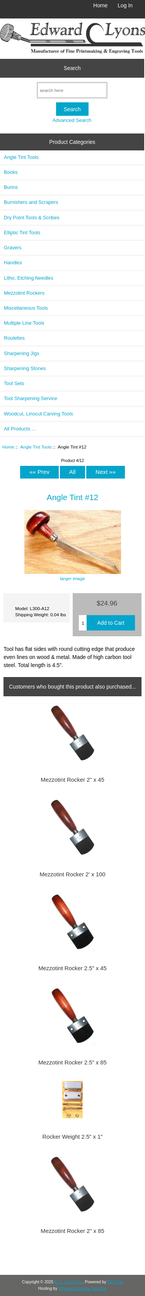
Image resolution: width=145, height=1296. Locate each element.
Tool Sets (14, 383)
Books (10, 172)
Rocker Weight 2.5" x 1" (72, 1137)
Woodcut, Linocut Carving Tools (38, 414)
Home (100, 5)
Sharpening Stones (25, 368)
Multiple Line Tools (24, 323)
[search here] (72, 90)
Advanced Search (72, 120)
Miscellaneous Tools (26, 308)
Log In (125, 5)
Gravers (12, 247)
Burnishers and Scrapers (31, 202)
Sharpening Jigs (21, 353)
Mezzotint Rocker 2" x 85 (72, 1231)
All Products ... (20, 429)
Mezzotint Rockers (24, 293)
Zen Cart (115, 1282)
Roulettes (14, 338)
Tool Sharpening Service (30, 398)
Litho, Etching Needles (28, 278)
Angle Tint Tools (36, 446)
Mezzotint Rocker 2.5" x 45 (72, 968)
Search (72, 68)
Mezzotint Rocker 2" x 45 (72, 780)
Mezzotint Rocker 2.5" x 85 (72, 1062)
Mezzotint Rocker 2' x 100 (72, 874)
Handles (13, 262)
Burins (11, 187)
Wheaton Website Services (82, 1288)
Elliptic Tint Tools (22, 232)
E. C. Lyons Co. (69, 1282)
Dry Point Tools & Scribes (32, 217)
